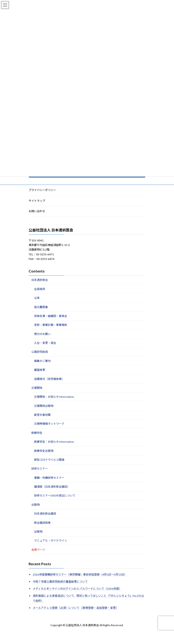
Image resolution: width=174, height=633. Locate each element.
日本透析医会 (39, 280)
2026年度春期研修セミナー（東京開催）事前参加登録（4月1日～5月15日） (80, 574)
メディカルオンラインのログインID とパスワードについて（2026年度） (77, 588)
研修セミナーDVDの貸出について (54, 495)
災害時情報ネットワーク (49, 424)
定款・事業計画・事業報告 (50, 325)
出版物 (35, 504)
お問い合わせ (37, 211)
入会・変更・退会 (45, 343)
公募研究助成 (39, 352)
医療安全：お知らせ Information (54, 441)
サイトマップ (37, 200)
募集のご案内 (42, 361)
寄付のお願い (42, 334)
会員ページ (38, 549)
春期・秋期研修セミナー (49, 477)
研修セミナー (39, 468)
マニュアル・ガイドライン (50, 540)
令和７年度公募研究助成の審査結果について (60, 581)
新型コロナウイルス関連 (49, 459)
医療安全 (36, 432)
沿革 (37, 298)
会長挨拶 (39, 289)
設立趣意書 (41, 307)
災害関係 (36, 388)
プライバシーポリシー (42, 190)
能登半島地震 (42, 414)
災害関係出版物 (43, 406)
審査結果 (39, 369)
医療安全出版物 (43, 451)
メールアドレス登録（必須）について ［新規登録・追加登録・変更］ (75, 607)
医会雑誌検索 (42, 522)
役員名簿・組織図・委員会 (50, 316)
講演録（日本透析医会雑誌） (52, 486)
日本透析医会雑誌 (45, 513)
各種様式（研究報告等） (49, 379)
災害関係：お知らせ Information (54, 396)
